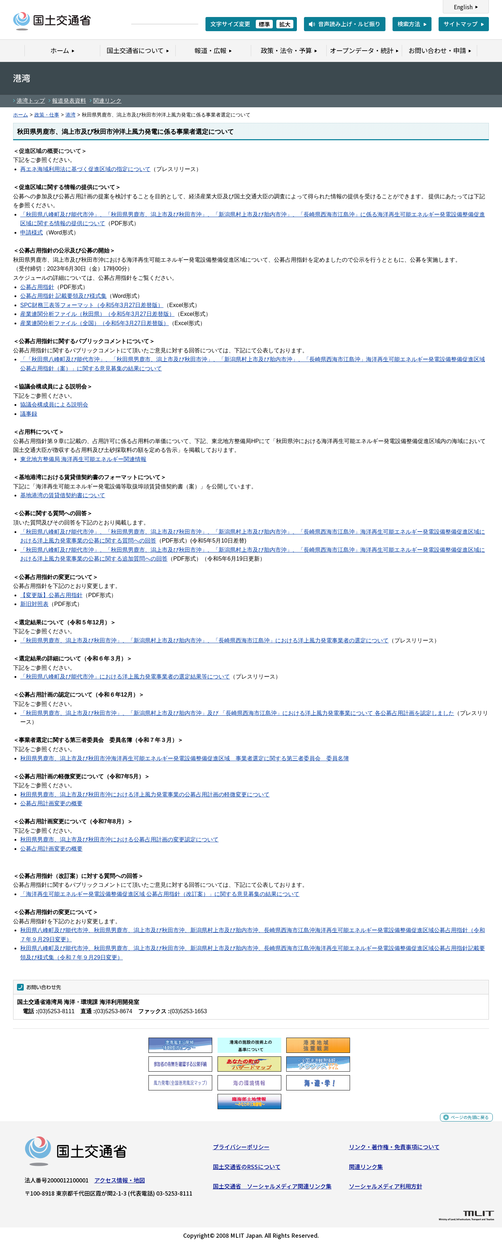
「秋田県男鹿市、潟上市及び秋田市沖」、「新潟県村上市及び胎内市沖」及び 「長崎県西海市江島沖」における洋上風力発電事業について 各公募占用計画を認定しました (237, 713)
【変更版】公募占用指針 (51, 595)
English (463, 6)
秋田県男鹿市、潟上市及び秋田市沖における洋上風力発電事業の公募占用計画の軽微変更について (145, 795)
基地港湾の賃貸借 (43, 495)
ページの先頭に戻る (464, 1124)
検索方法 (408, 23)
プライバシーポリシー (241, 1149)
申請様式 (31, 232)
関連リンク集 (366, 1169)
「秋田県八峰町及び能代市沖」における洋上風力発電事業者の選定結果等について (125, 677)
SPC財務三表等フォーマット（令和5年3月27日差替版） (92, 305)
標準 (264, 24)
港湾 (70, 115)
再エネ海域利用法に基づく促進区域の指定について (85, 169)
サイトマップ (461, 23)
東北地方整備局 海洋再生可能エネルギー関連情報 (83, 459)
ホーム (20, 115)
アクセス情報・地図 (119, 1183)
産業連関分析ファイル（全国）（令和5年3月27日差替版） (94, 323)
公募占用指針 (37, 287)
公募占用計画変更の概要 (51, 803)
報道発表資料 (69, 101)
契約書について (85, 495)
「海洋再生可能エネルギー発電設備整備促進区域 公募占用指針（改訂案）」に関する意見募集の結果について (159, 894)
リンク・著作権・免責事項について (394, 1149)
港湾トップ (31, 101)
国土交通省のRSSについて (247, 1169)
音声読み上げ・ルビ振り (349, 23)
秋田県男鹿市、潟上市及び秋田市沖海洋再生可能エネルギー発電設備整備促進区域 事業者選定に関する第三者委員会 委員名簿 (184, 758)
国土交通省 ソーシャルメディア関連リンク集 (272, 1189)
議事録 (28, 414)
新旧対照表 (34, 604)
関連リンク (107, 101)
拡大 (285, 24)
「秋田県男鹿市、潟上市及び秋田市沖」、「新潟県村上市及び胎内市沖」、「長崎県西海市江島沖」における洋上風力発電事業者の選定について (204, 640)
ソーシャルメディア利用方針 (385, 1189)
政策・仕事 (46, 115)
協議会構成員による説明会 (54, 405)
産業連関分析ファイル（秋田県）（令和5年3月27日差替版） (97, 314)
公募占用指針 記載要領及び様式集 (63, 296)
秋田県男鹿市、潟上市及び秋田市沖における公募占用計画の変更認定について (119, 839)
